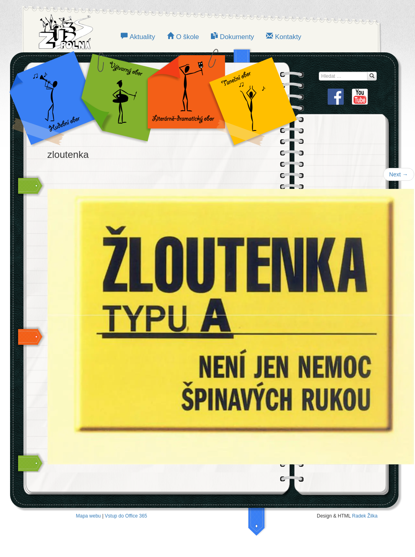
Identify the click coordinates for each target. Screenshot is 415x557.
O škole (187, 37)
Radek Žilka (365, 516)
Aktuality (142, 37)
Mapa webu (88, 516)
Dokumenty (237, 37)
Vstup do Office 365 (126, 516)
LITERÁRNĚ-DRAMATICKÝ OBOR (184, 96)
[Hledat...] (372, 76)
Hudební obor (59, 96)
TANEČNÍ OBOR (249, 96)
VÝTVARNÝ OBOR (119, 96)
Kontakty (288, 37)
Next (398, 174)
